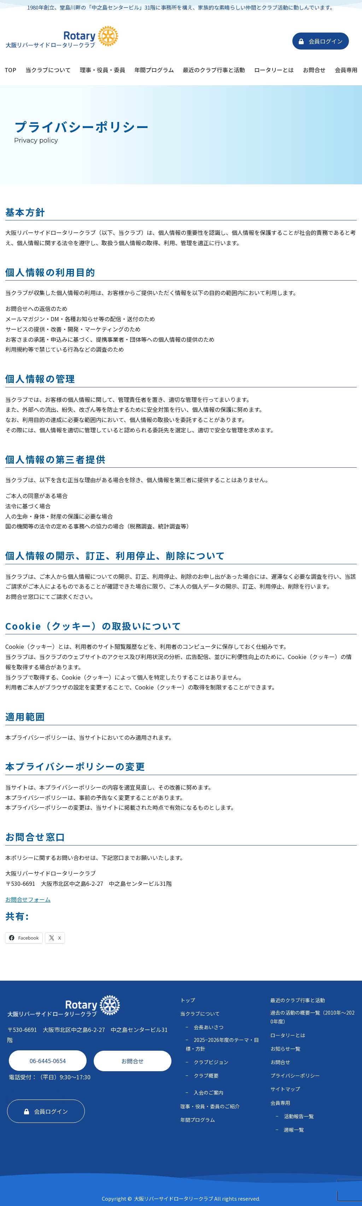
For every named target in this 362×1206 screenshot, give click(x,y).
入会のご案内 (208, 1092)
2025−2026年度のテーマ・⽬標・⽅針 (222, 1044)
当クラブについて (48, 69)
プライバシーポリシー (295, 1075)
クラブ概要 (206, 1075)
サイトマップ (285, 1088)
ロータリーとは (274, 69)
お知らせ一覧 (285, 1048)
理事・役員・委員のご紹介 (210, 1106)
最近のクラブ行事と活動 (214, 69)
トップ (187, 1000)
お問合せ (314, 69)
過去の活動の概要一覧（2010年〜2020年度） (312, 1017)
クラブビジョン (211, 1062)
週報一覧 (294, 1129)
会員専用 (346, 69)
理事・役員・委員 (102, 69)
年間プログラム (154, 69)
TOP (10, 69)
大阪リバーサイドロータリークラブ (173, 1198)
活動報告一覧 (299, 1116)
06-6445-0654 (48, 1060)
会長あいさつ (208, 1027)
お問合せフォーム (28, 899)
